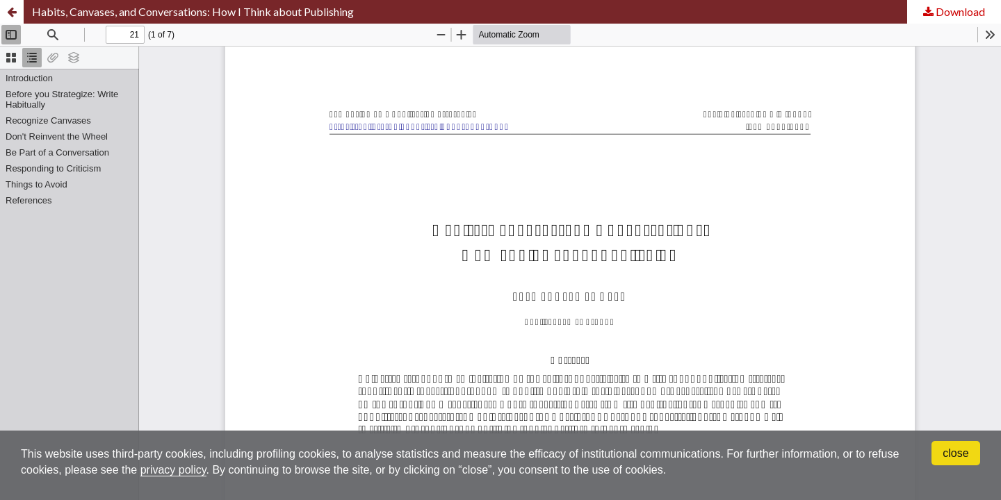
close (955, 453)
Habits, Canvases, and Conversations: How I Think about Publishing (193, 11)
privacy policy (173, 470)
